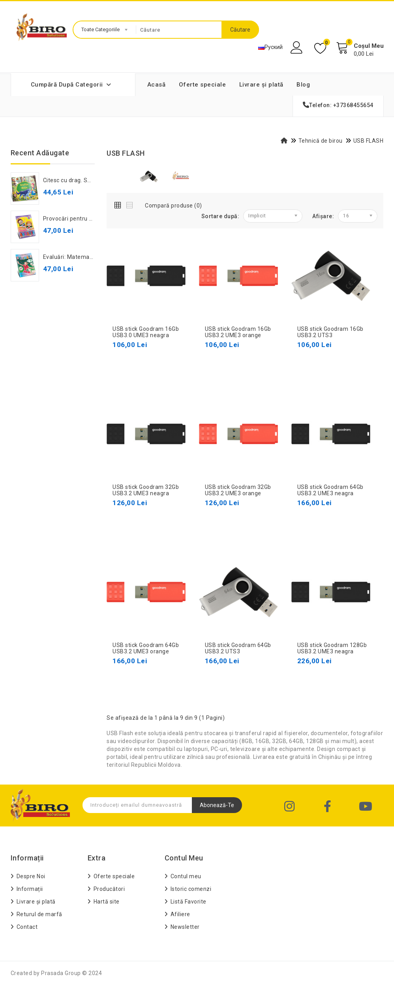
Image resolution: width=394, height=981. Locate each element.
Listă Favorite (188, 901)
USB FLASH (368, 141)
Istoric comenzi (191, 889)
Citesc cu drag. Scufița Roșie (81, 180)
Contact (27, 927)
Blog (303, 84)
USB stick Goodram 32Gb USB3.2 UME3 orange (238, 490)
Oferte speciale (202, 84)
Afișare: (323, 216)
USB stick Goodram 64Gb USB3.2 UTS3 (238, 648)
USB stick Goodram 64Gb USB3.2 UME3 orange (146, 648)
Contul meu (186, 876)
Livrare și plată (261, 84)
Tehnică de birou (320, 141)
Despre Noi (31, 876)
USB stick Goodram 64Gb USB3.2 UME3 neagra (330, 490)
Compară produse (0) (173, 205)
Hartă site (107, 901)
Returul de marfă (39, 914)
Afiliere (180, 914)
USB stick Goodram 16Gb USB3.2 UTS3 (330, 332)
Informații (30, 889)
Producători (109, 889)
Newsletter (185, 927)
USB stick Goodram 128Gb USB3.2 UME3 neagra (332, 648)
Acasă (156, 84)
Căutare (240, 29)
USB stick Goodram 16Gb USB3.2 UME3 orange (238, 332)
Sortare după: (220, 216)
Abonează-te (217, 805)
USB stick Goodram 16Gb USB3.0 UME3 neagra (146, 332)
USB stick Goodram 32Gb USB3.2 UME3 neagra (146, 490)
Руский (270, 47)
